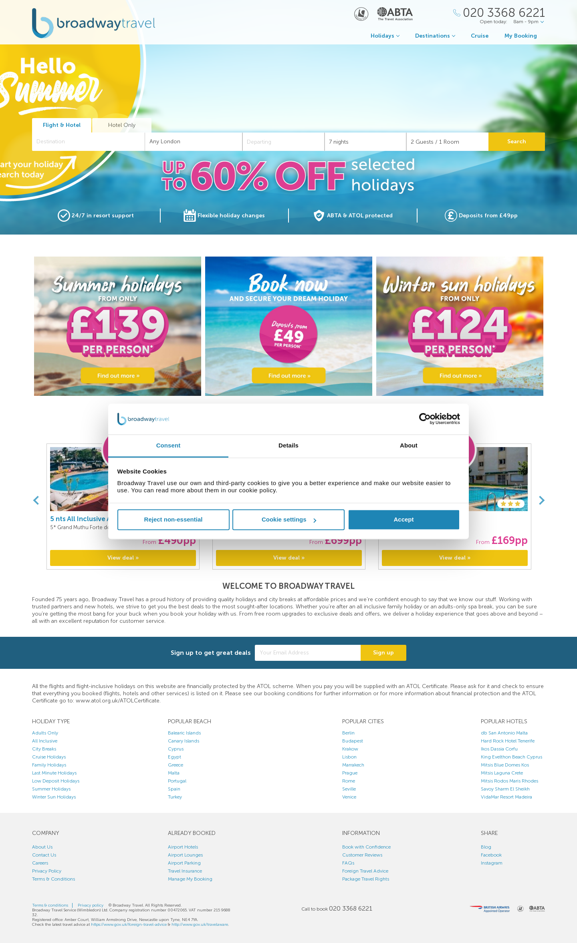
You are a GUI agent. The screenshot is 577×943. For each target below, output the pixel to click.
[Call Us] (499, 13)
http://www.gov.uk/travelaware (199, 924)
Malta (174, 773)
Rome (348, 781)
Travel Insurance (185, 871)
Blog (486, 847)
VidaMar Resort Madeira (506, 797)
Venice (349, 797)
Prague (349, 773)
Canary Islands (183, 741)
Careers (40, 863)
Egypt (174, 757)
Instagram (491, 863)
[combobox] (88, 141)
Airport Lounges (185, 855)
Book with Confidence (366, 847)
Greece (175, 765)
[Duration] (366, 141)
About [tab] (409, 445)
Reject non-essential (173, 519)
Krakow (350, 749)
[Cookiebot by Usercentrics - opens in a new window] (425, 419)
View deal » (123, 557)
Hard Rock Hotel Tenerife (508, 741)
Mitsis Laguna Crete (502, 773)
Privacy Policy (46, 871)
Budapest (352, 741)
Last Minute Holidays (54, 773)
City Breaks (44, 749)
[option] (117, 326)
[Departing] (283, 141)
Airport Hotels (183, 847)
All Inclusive (44, 741)
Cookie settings (289, 519)
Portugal (177, 781)
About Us (42, 847)
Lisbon (349, 757)
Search (516, 141)
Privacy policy (90, 905)
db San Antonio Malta (504, 733)
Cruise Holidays (49, 757)
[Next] (541, 500)
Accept (403, 519)
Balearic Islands (184, 733)
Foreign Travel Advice (365, 871)
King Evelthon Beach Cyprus (511, 757)
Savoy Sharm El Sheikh (505, 789)
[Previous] (36, 500)
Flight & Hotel (62, 125)
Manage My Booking (190, 879)
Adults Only (45, 733)
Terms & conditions (50, 905)
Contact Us (44, 855)
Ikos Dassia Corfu (499, 749)
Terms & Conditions (53, 879)
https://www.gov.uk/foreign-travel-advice (129, 924)
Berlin (348, 733)
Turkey (175, 797)
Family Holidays (49, 765)
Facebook (491, 855)
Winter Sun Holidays (54, 797)
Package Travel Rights (365, 879)
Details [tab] (288, 445)
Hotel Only (121, 125)
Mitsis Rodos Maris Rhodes (509, 781)
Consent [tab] (168, 445)
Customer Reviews (362, 855)
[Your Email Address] (308, 653)
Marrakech (353, 765)
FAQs (348, 863)
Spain (174, 789)
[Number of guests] (447, 141)
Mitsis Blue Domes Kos (505, 765)
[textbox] (92, 141)
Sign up (383, 652)
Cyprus (176, 749)
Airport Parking (184, 863)
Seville (349, 789)
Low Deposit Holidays (55, 781)
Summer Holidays (51, 789)
